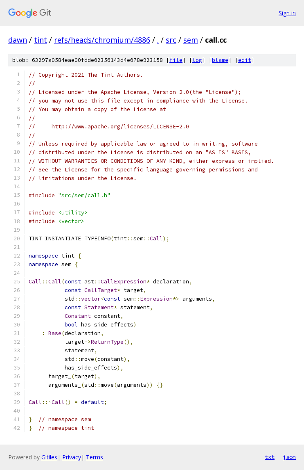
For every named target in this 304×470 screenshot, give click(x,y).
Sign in (287, 13)
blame (220, 60)
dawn (17, 40)
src (171, 40)
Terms (94, 457)
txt (270, 457)
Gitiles (49, 457)
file (175, 60)
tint (40, 40)
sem (190, 40)
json (289, 457)
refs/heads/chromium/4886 (102, 40)
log (197, 60)
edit (244, 60)
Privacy (71, 457)
